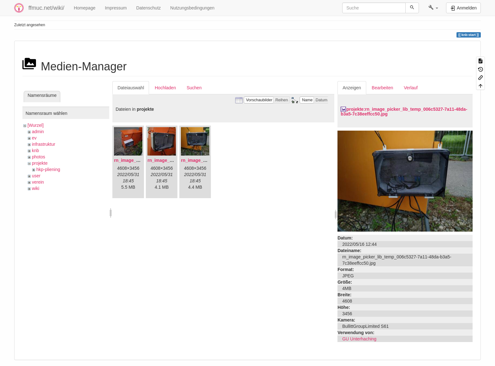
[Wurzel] (35, 125)
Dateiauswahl (130, 87)
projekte (40, 163)
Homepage (85, 7)
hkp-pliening (48, 169)
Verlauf (411, 87)
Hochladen (165, 87)
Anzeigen (352, 87)
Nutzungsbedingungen (192, 7)
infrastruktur (43, 144)
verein (38, 182)
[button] (433, 8)
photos (38, 156)
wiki (35, 188)
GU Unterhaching (359, 338)
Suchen (194, 87)
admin (38, 131)
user (36, 175)
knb (35, 150)
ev (34, 137)
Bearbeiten (382, 87)
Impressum (116, 7)
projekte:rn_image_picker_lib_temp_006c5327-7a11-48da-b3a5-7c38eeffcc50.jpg (404, 111)
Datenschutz (148, 7)
